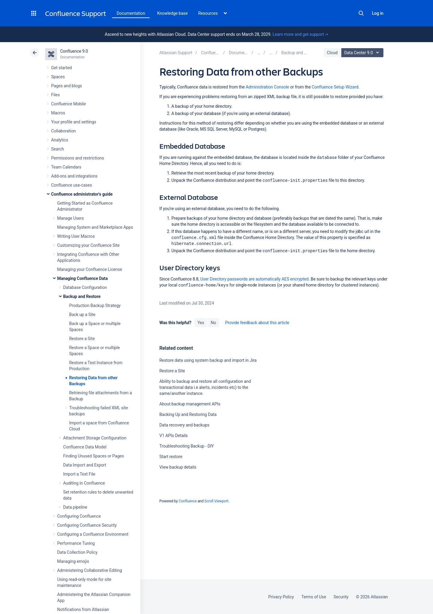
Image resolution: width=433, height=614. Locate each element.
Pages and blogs (66, 85)
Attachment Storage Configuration (94, 438)
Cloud (332, 52)
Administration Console (267, 87)
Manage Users (70, 218)
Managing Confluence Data (82, 278)
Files (55, 94)
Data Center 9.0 (363, 53)
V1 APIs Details (173, 435)
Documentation (131, 13)
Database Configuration (85, 287)
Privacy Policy (281, 596)
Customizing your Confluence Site (88, 245)
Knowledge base (172, 13)
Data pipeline (75, 507)
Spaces (58, 76)
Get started (61, 67)
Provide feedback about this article (257, 322)
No (213, 322)
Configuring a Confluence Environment (92, 534)
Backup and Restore (81, 296)
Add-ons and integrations (74, 176)
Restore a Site (82, 338)
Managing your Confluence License (89, 269)
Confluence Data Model (84, 447)
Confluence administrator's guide (81, 194)
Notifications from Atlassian (83, 609)
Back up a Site (82, 314)
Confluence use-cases (71, 185)
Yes (200, 322)
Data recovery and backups (184, 425)
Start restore (170, 456)
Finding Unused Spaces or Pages (93, 456)
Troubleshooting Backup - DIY (186, 446)
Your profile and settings (73, 121)
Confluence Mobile (68, 103)
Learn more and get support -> (300, 34)
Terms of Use (313, 596)
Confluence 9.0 (74, 51)
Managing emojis (73, 561)
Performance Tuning (76, 543)
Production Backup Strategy (95, 305)
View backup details (177, 467)
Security (341, 596)
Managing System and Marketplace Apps (95, 227)
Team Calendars (66, 167)
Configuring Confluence (79, 516)
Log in (377, 13)
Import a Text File (79, 474)
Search (361, 13)
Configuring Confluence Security (87, 525)
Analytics (59, 140)
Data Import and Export (84, 465)
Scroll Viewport (216, 501)
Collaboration (63, 131)
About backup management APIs (189, 404)
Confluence (188, 501)
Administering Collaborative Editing (89, 570)
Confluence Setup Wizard (335, 87)
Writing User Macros (76, 236)
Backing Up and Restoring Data (187, 414)
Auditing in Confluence (84, 483)
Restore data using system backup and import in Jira (207, 360)
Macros (58, 112)
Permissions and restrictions (77, 158)
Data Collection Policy (77, 552)
